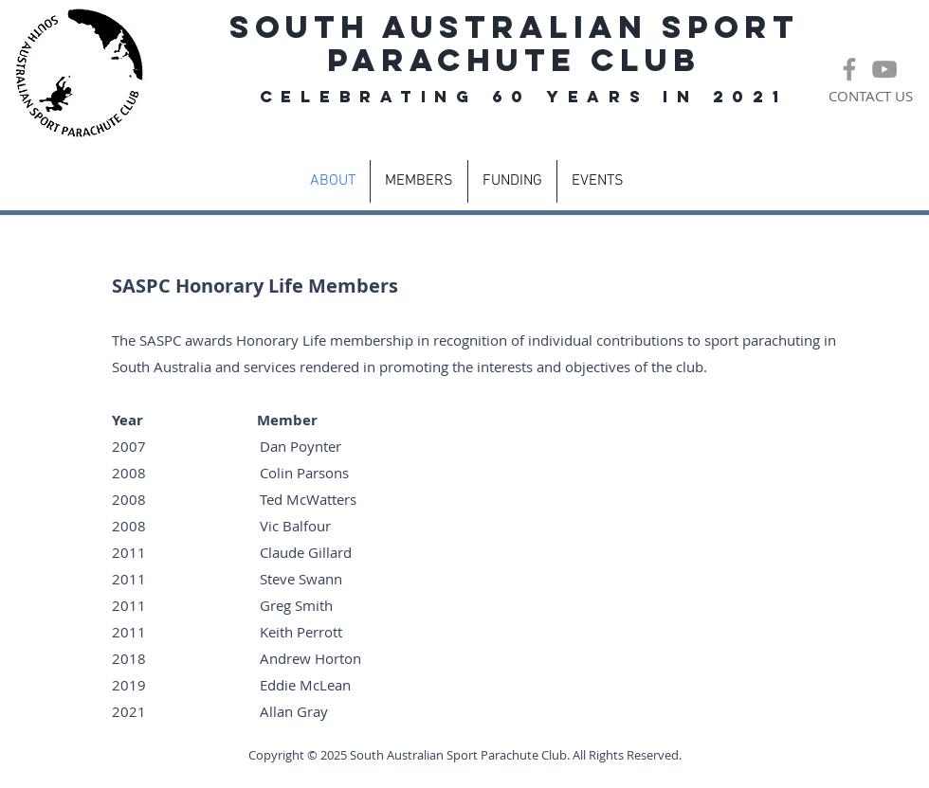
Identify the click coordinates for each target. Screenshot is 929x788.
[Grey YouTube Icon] (884, 69)
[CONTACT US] (870, 96)
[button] (419, 181)
